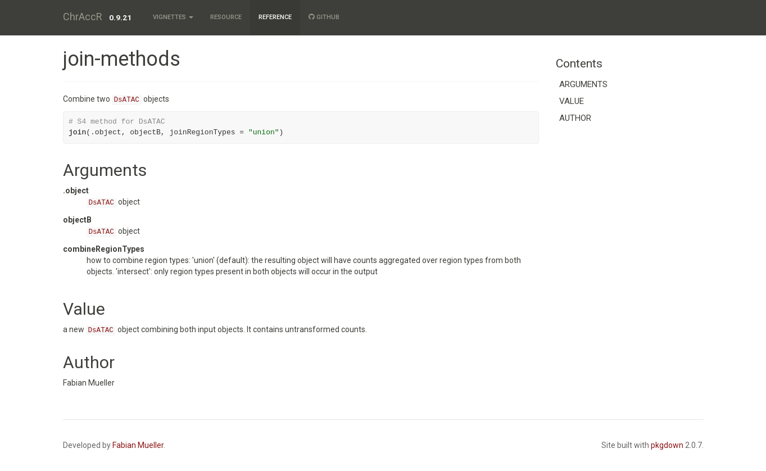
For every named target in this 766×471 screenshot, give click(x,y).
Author (575, 118)
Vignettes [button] (173, 17)
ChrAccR (82, 16)
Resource (226, 17)
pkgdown (667, 445)
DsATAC (126, 100)
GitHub (324, 17)
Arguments (583, 84)
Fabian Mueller (138, 445)
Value (571, 101)
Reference (275, 17)
